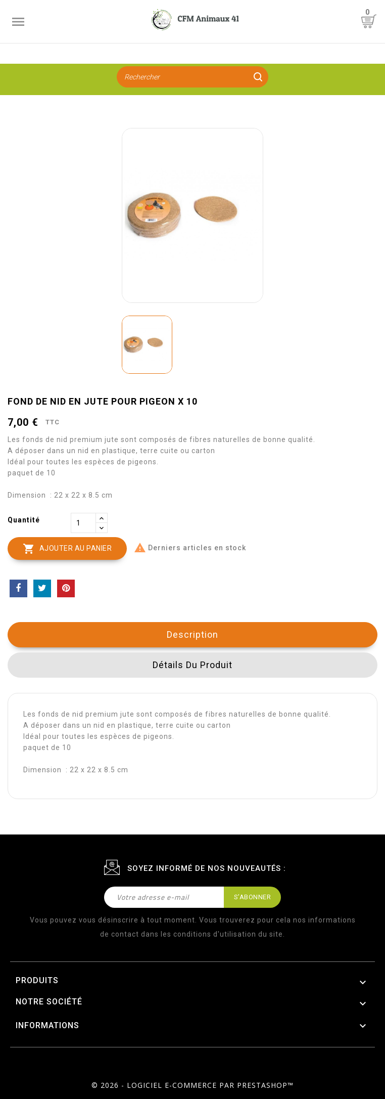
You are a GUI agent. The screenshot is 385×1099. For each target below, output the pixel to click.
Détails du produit (192, 665)
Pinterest (66, 588)
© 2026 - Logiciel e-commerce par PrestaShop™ (192, 1085)
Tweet (42, 588)
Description (192, 634)
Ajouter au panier (67, 549)
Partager (18, 588)
